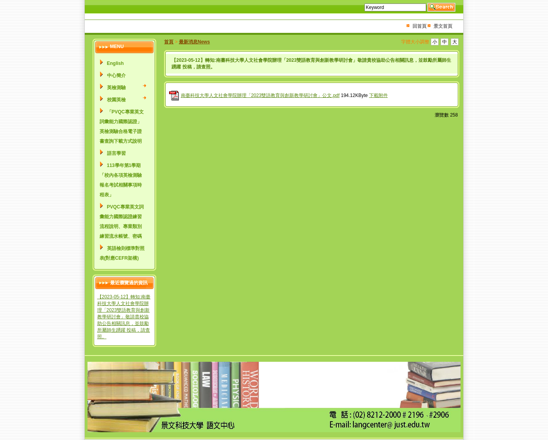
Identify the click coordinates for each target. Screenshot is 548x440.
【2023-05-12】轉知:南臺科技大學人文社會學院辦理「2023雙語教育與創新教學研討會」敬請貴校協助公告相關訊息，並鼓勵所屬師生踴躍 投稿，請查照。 (124, 316)
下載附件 (378, 95)
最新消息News (194, 42)
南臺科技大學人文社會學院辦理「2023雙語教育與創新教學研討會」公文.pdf (260, 95)
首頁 (168, 42)
